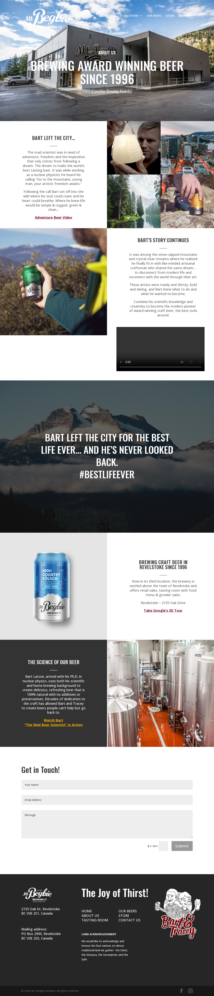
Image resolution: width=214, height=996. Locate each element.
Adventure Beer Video (53, 217)
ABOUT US (105, 15)
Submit (182, 845)
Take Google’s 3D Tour (163, 610)
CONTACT (186, 15)
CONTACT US (129, 920)
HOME (90, 15)
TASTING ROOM (127, 15)
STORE (170, 15)
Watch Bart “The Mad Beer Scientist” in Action (53, 722)
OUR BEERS (154, 15)
